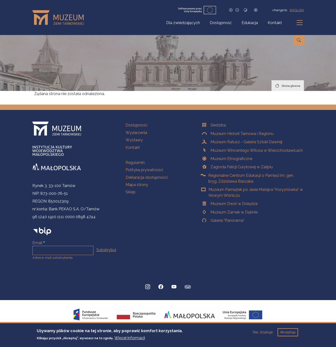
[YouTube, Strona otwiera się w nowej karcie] (174, 287)
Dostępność (221, 22)
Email (37, 242)
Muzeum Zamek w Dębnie (234, 212)
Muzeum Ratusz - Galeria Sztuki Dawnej (246, 142)
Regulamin (135, 162)
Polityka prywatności (144, 170)
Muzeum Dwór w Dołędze (234, 203)
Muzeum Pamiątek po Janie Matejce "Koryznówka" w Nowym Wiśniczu (256, 192)
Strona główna (291, 86)
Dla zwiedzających (183, 22)
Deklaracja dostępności (147, 177)
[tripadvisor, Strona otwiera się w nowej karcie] (188, 287)
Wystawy (134, 140)
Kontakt (275, 22)
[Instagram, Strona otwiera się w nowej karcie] (148, 287)
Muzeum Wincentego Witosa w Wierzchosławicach (256, 150)
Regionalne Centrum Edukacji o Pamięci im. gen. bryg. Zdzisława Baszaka (251, 178)
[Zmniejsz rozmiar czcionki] (237, 10)
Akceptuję (288, 334)
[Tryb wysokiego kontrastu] (245, 10)
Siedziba (218, 125)
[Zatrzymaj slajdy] (256, 10)
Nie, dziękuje (263, 334)
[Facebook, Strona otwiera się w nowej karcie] (161, 287)
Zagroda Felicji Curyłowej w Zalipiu (241, 167)
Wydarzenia (136, 132)
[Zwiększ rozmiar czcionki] (231, 10)
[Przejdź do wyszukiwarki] (298, 40)
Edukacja (250, 22)
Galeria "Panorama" (227, 220)
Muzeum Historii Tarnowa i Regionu (241, 133)
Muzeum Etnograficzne (231, 158)
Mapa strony (137, 184)
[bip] (42, 231)
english (297, 10)
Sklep (131, 192)
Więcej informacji (129, 340)
